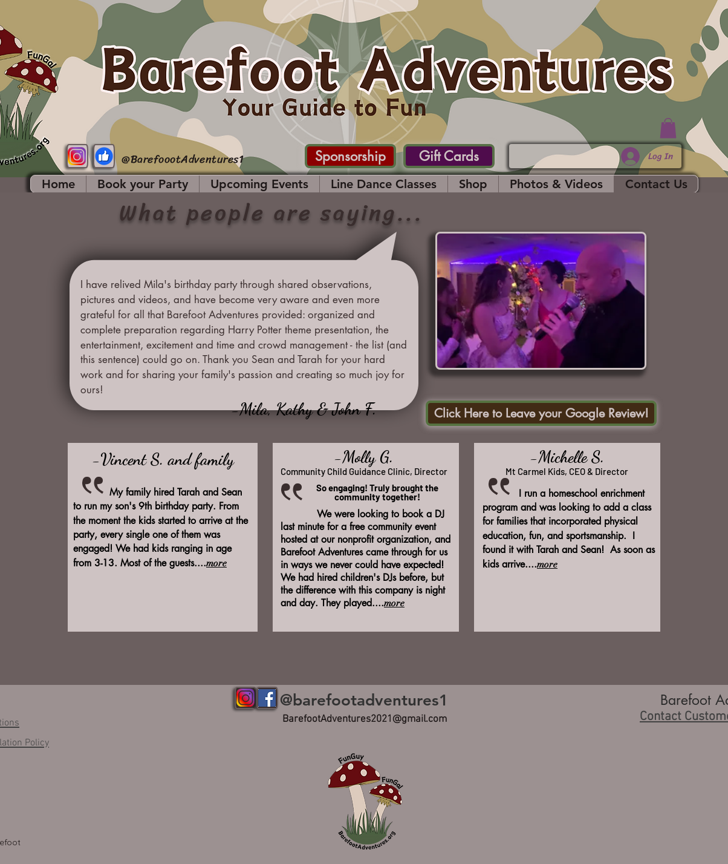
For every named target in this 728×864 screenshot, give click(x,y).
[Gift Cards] (449, 156)
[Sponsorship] (350, 156)
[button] (668, 128)
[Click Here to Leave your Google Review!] (541, 413)
